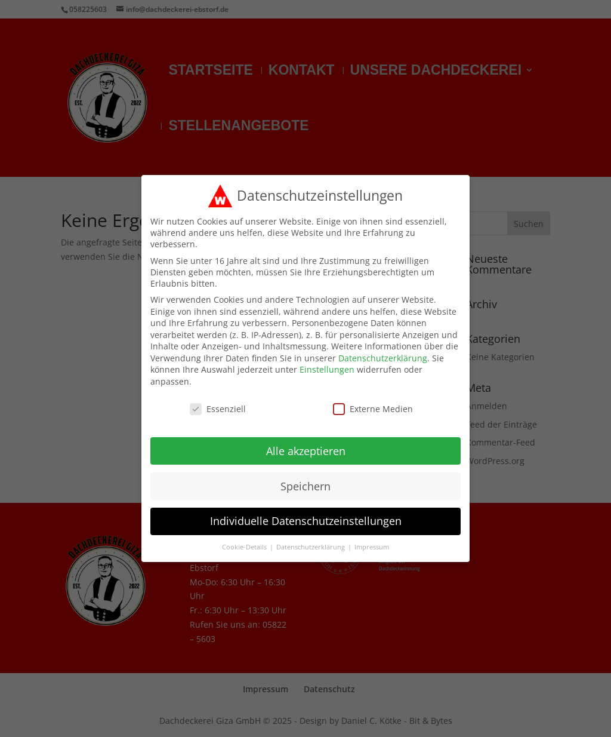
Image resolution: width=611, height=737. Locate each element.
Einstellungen (327, 365)
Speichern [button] (305, 482)
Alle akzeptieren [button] (305, 447)
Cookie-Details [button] (245, 543)
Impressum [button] (371, 543)
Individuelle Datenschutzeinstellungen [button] (306, 517)
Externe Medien (373, 404)
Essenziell (218, 404)
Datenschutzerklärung (382, 354)
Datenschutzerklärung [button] (311, 543)
